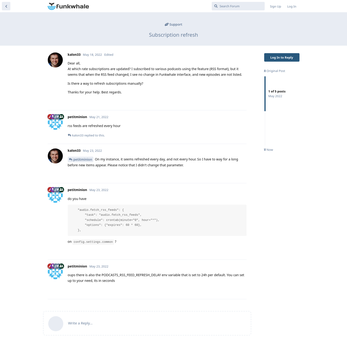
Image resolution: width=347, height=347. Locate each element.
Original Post (274, 71)
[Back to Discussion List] (6, 6)
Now (268, 150)
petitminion (82, 159)
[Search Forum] (238, 6)
